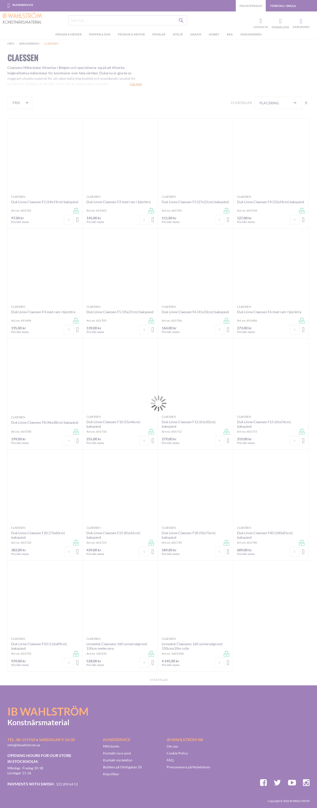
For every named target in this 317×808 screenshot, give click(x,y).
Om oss (172, 746)
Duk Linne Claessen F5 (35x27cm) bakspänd (120, 312)
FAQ (170, 760)
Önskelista (279, 21)
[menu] (158, 34)
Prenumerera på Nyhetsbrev (188, 767)
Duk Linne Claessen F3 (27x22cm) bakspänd (195, 202)
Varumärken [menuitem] (251, 34)
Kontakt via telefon (117, 760)
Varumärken (29, 43)
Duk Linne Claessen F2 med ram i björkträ (118, 202)
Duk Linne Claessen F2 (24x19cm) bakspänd (44, 202)
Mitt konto (111, 746)
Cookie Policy (177, 753)
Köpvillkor (111, 774)
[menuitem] (68, 34)
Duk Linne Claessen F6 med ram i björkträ (269, 312)
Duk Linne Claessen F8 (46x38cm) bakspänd (44, 422)
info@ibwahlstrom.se (23, 745)
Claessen (18, 196)
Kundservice (22, 5)
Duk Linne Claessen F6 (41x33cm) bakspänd (195, 312)
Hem (10, 43)
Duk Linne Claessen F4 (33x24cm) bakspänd (270, 202)
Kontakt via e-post (117, 753)
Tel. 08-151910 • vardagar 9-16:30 (41, 739)
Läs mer (136, 84)
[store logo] (22, 19)
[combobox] (127, 20)
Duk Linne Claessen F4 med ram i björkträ (43, 312)
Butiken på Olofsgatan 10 (122, 767)
